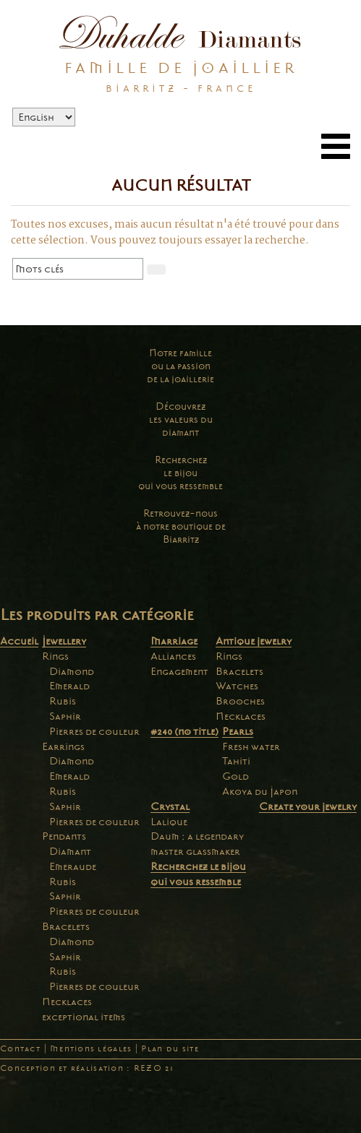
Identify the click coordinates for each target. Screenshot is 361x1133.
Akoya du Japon (259, 791)
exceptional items (83, 1016)
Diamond (71, 671)
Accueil (19, 641)
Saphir (65, 716)
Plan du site (169, 1049)
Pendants (64, 836)
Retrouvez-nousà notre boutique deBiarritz (181, 526)
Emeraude (72, 866)
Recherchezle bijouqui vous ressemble (180, 473)
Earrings (63, 746)
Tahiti (236, 761)
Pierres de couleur (94, 731)
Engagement (179, 671)
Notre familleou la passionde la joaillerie (180, 366)
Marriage (174, 641)
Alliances (173, 656)
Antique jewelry (254, 641)
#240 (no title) (184, 731)
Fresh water (251, 746)
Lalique (168, 821)
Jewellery (64, 641)
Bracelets (66, 926)
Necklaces (67, 1001)
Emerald (69, 686)
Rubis (62, 701)
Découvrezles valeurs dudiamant (181, 419)
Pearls (237, 731)
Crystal (170, 806)
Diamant (70, 851)
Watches (237, 686)
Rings (55, 656)
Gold (235, 776)
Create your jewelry (308, 806)
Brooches (240, 701)
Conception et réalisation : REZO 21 (87, 1068)
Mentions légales (91, 1049)
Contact (20, 1049)
